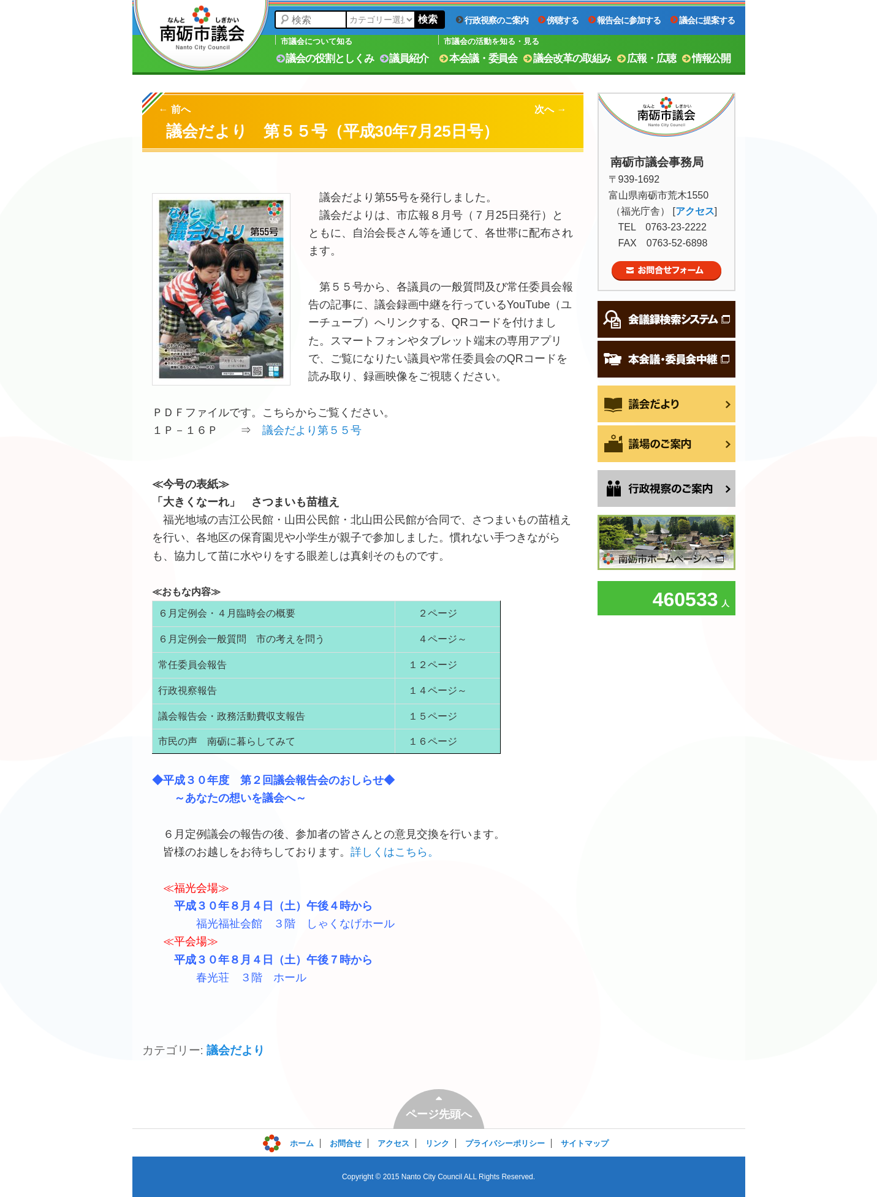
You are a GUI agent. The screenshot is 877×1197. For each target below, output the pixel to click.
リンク (437, 1143)
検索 (428, 19)
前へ (175, 109)
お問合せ (346, 1143)
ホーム (302, 1143)
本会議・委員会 (478, 58)
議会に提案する (702, 20)
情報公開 (706, 58)
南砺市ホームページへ (666, 542)
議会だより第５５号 (312, 430)
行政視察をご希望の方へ (666, 488)
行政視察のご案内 (492, 20)
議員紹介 (404, 58)
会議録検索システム (666, 319)
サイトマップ (585, 1143)
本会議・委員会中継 (666, 359)
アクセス (695, 211)
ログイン (290, 1140)
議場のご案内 (666, 443)
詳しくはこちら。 (395, 852)
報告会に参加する (624, 20)
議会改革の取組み (567, 58)
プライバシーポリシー (505, 1143)
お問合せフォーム (666, 271)
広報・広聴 (646, 58)
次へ (550, 109)
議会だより (236, 1050)
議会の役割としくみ (325, 58)
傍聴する (558, 20)
